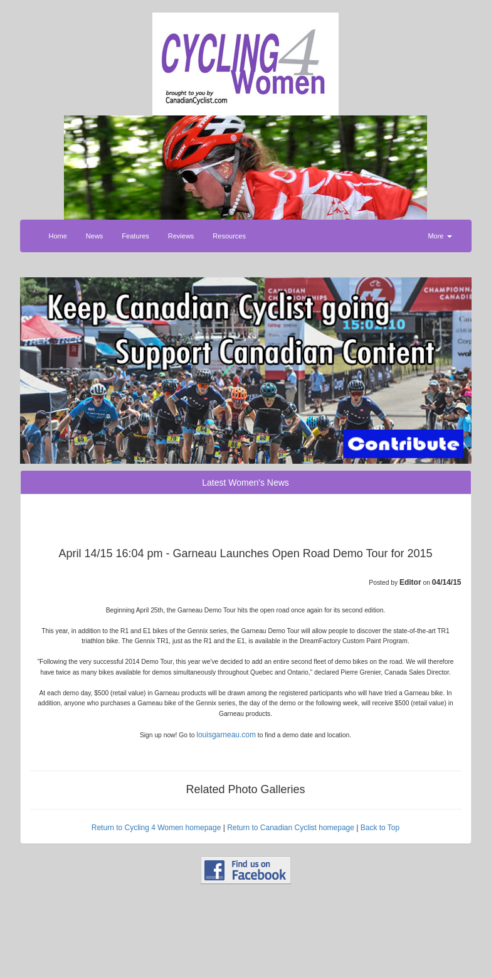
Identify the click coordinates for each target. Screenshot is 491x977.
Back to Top (380, 827)
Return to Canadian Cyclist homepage (290, 827)
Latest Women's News (245, 483)
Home (58, 236)
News (94, 236)
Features (135, 236)
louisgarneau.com (226, 734)
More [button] (439, 236)
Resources (229, 236)
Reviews (181, 236)
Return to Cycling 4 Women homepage (156, 827)
